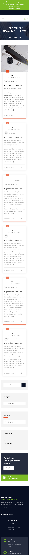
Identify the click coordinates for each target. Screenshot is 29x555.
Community (10, 404)
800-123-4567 (6, 497)
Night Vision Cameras (13, 86)
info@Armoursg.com (14, 553)
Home (9, 37)
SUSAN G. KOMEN (14, 527)
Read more (5, 510)
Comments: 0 (10, 81)
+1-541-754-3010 (12, 478)
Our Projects (17, 37)
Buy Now (9, 468)
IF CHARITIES (8, 443)
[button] (5, 446)
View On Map (14, 8)
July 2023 (10, 422)
